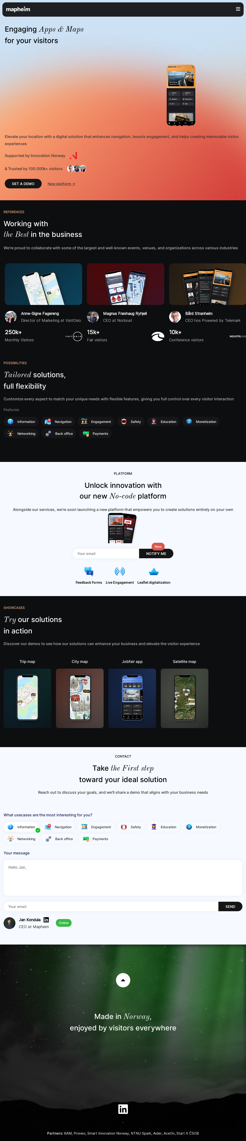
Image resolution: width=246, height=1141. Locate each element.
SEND (230, 906)
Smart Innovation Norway (108, 1133)
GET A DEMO (23, 183)
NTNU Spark (141, 1133)
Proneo (79, 1133)
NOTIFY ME (156, 553)
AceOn (169, 1133)
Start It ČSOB (187, 1133)
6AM (68, 1133)
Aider (157, 1133)
